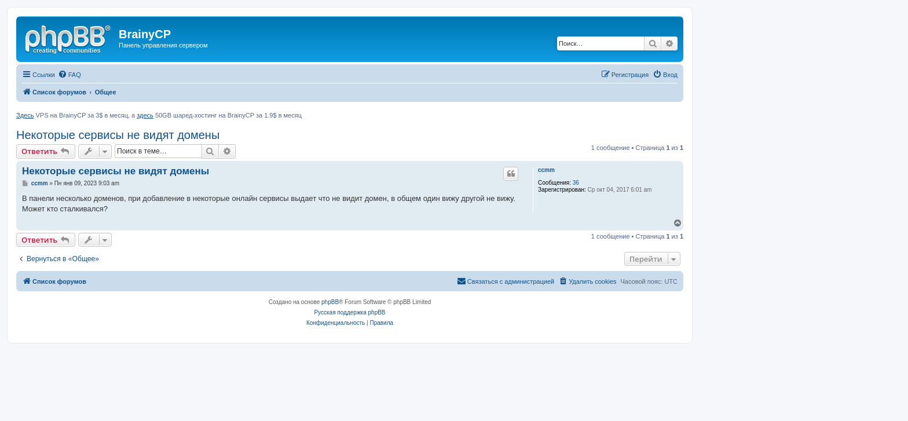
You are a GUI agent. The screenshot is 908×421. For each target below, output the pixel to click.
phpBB (330, 302)
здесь (145, 115)
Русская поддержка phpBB (349, 312)
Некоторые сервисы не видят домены (117, 135)
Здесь (25, 115)
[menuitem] (69, 75)
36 (576, 183)
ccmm (546, 170)
